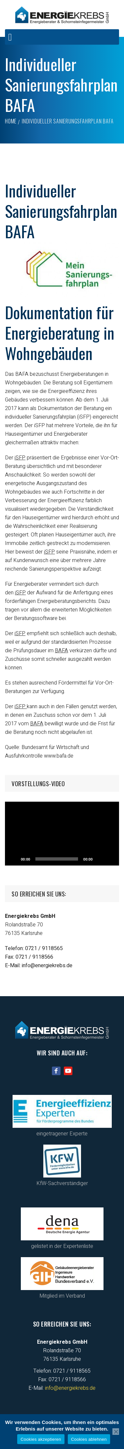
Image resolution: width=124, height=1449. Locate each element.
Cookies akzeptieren (41, 1439)
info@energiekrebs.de (47, 966)
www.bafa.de (58, 756)
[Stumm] (100, 859)
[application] (62, 834)
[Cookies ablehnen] (115, 1431)
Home (11, 121)
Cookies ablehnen (89, 1439)
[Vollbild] (110, 859)
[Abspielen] (13, 859)
